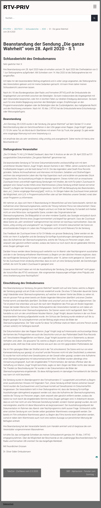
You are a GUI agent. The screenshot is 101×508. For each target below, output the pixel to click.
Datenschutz (8, 504)
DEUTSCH (18, 29)
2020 (44, 29)
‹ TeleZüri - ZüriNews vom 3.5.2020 (22, 471)
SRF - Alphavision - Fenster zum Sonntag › (80, 473)
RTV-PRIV (7, 29)
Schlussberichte (32, 29)
